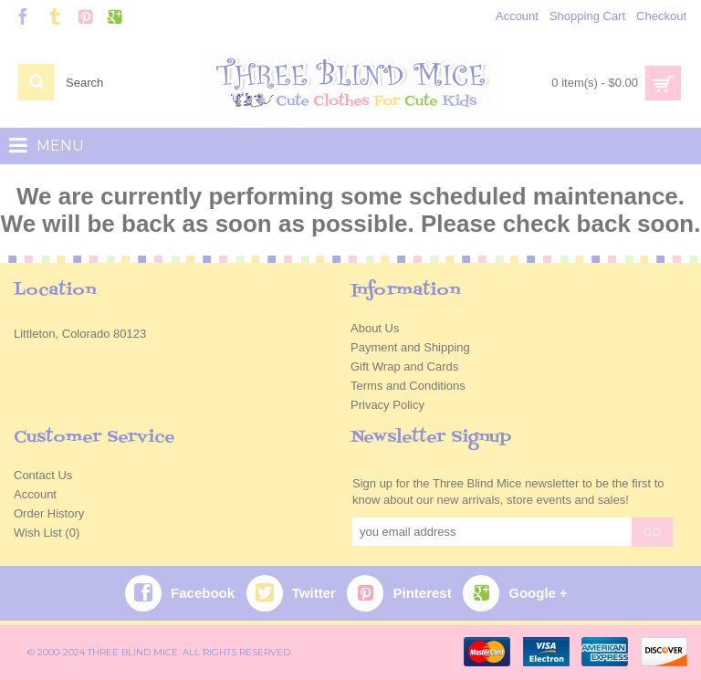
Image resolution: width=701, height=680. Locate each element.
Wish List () (46, 532)
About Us (374, 328)
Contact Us (43, 475)
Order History (49, 513)
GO (652, 532)
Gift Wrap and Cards (404, 366)
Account (35, 494)
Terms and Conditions (408, 385)
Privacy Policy (387, 405)
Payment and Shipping (410, 347)
